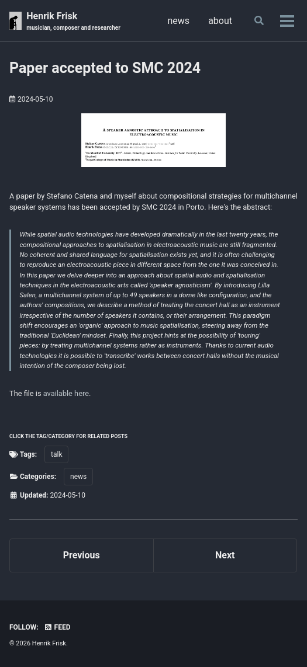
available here (66, 393)
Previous (81, 555)
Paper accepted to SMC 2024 (105, 68)
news (179, 20)
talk (56, 454)
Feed (57, 627)
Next (224, 555)
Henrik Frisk (73, 21)
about (220, 20)
